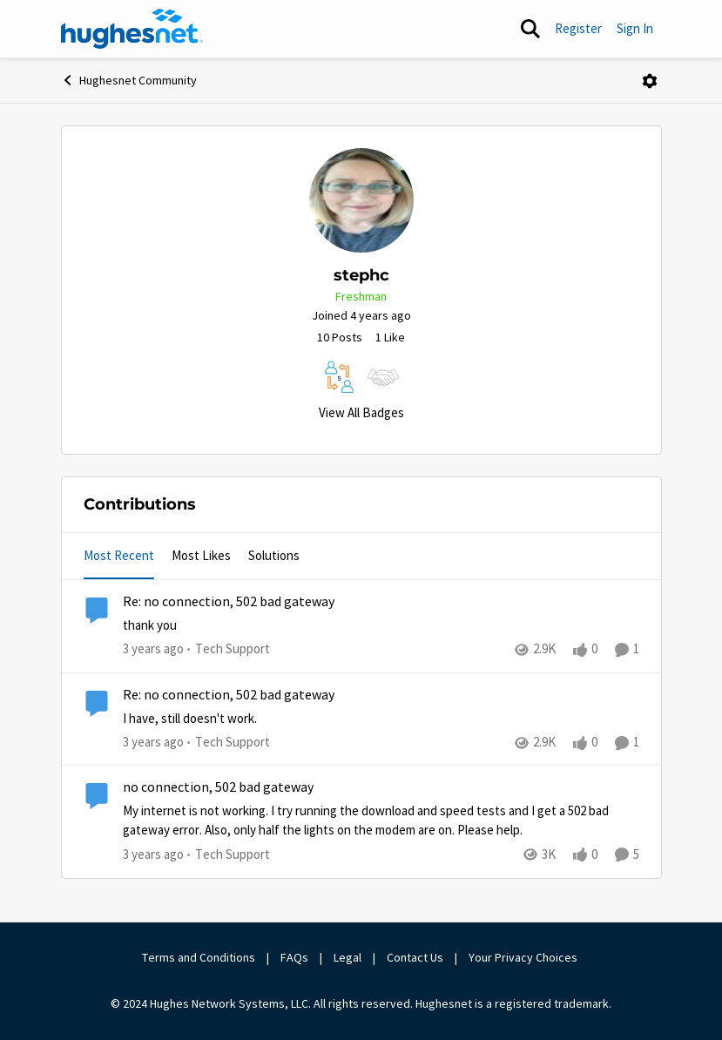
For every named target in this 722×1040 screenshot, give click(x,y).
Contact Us (415, 957)
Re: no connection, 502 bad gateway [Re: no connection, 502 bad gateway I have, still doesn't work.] (228, 695)
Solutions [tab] (274, 555)
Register (578, 28)
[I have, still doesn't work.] (381, 718)
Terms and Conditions (198, 957)
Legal (347, 957)
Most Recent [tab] (119, 555)
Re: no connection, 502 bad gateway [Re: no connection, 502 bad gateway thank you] (228, 602)
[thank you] (381, 626)
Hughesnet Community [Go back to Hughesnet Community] (129, 80)
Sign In (635, 28)
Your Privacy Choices (524, 957)
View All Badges (361, 412)
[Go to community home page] (132, 29)
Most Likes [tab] (201, 555)
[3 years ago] (153, 649)
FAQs (294, 957)
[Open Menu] (650, 81)
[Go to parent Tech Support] (228, 649)
